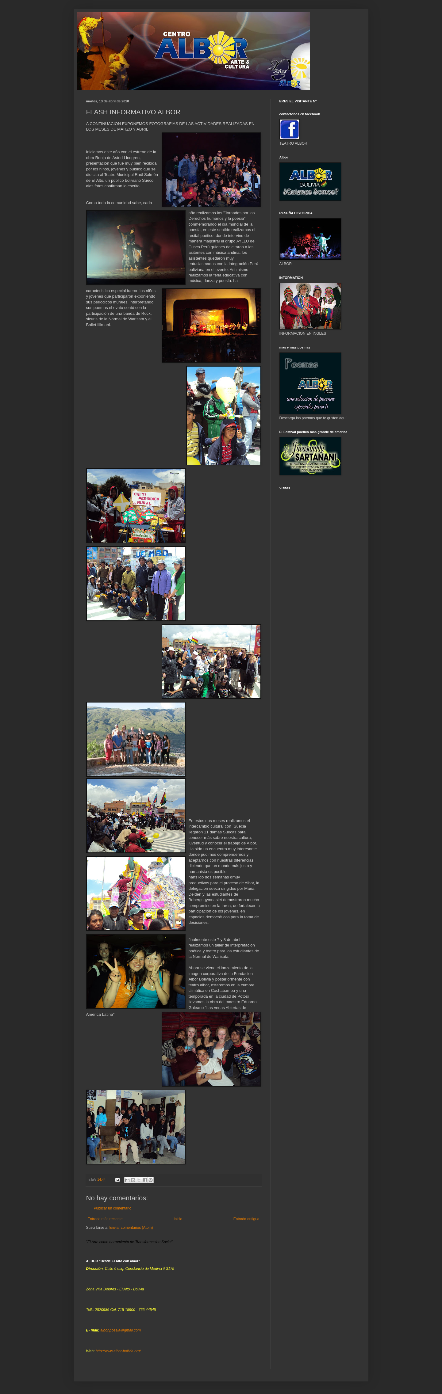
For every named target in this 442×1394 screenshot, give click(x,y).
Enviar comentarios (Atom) (131, 1227)
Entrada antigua (246, 1219)
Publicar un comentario (113, 1208)
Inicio (178, 1219)
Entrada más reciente (105, 1219)
